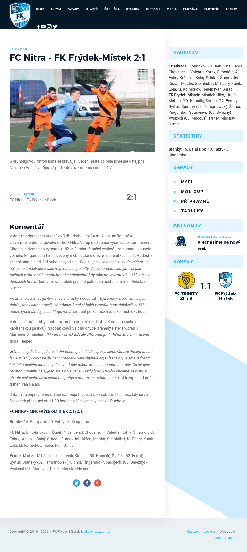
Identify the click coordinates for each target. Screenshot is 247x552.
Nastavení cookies (201, 531)
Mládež (92, 9)
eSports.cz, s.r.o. (97, 531)
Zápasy (73, 9)
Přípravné (195, 201)
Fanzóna (190, 9)
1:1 (206, 286)
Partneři (212, 9)
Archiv (231, 9)
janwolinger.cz (225, 537)
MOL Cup (192, 191)
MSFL (187, 182)
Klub (40, 9)
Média (172, 9)
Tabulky (192, 211)
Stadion (133, 9)
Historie (153, 9)
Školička (112, 9)
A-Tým (56, 9)
